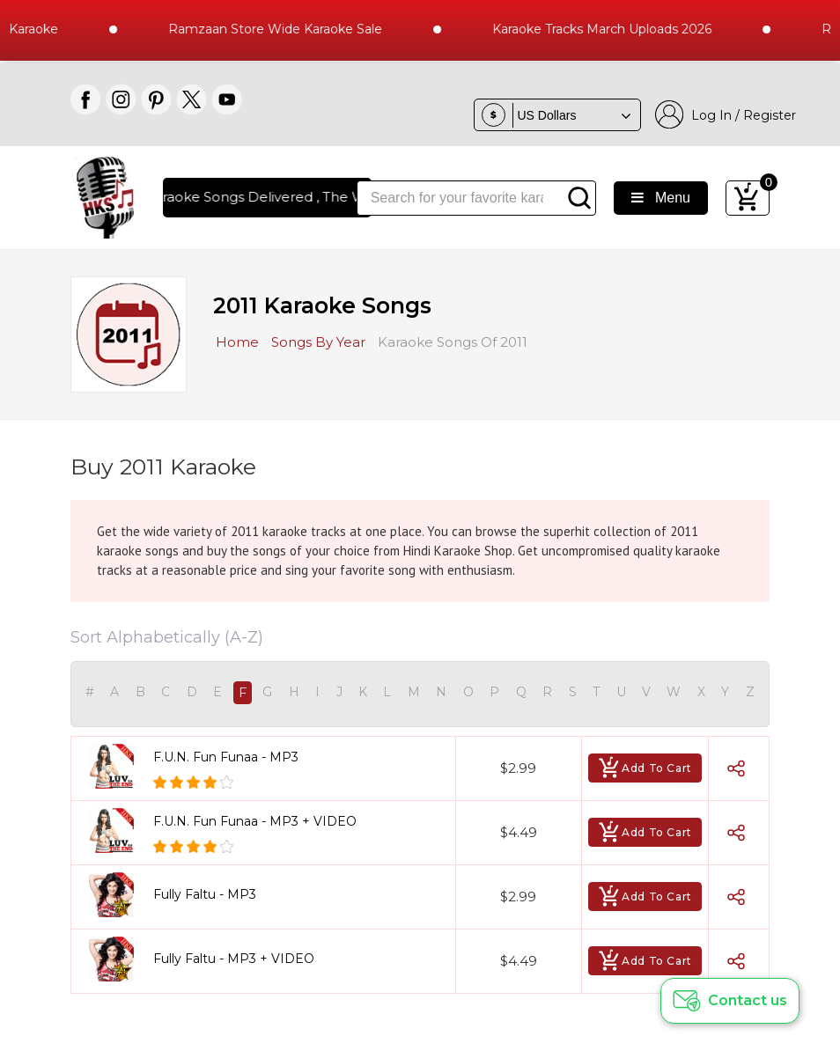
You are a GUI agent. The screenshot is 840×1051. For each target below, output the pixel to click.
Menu (660, 197)
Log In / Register (725, 114)
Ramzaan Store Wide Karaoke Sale (293, 29)
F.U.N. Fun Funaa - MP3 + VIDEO (255, 821)
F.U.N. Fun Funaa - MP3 (225, 757)
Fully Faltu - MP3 (204, 894)
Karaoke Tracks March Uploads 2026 (619, 29)
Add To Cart (645, 768)
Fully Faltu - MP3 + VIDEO (233, 958)
